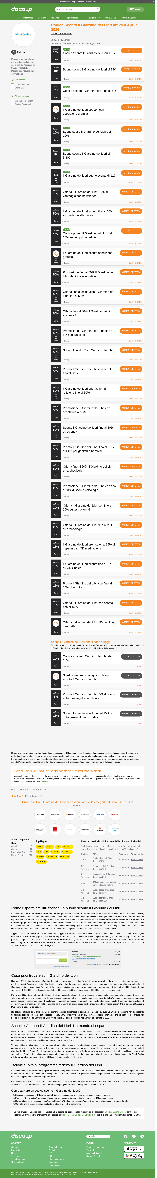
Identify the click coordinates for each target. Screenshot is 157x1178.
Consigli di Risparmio (61, 33)
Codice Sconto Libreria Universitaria (77, 1115)
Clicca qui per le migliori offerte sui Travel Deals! (77, 2)
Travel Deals (110, 18)
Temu (46, 852)
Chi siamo (15, 1147)
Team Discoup (55, 1165)
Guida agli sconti (18, 1162)
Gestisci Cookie (93, 1172)
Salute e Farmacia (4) (21, 104)
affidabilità (44, 781)
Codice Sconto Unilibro (116, 1112)
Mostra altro (77, 805)
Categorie (93, 17)
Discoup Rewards (25, 18)
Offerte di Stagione (129, 18)
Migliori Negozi (74, 17)
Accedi (135, 8)
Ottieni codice (132, 50)
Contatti (52, 1150)
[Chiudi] (153, 1)
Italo (58, 847)
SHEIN (39, 852)
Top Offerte (56, 18)
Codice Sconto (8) (20, 84)
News (13, 1153)
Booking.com (52, 857)
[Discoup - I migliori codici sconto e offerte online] (21, 9)
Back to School (93, 1156)
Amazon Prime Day (95, 1153)
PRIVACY (76, 1172)
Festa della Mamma (95, 1147)
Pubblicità (15, 1150)
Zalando (49, 847)
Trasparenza (54, 1162)
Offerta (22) (17, 88)
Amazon (40, 847)
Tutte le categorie (19, 1159)
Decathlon (41, 862)
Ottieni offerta (131, 192)
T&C (50, 1156)
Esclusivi (42, 18)
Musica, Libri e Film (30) (22, 101)
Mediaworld (67, 852)
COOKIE (84, 1172)
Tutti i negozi (16, 1156)
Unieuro (40, 857)
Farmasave (64, 857)
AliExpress (68, 847)
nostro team (90, 776)
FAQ (50, 1153)
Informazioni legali (57, 1159)
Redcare (55, 852)
